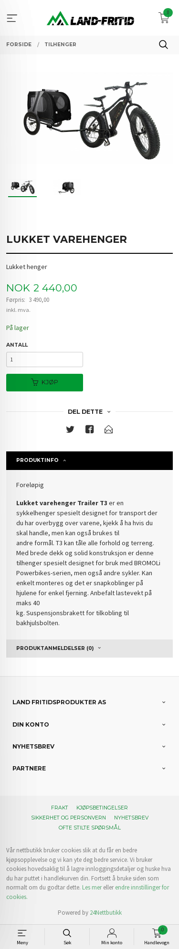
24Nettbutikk (106, 913)
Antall (17, 345)
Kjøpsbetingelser (102, 808)
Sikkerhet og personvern (68, 818)
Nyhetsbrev (131, 818)
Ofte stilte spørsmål (90, 828)
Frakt (59, 808)
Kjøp (44, 382)
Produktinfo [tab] (37, 460)
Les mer (92, 887)
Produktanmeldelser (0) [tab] (55, 648)
